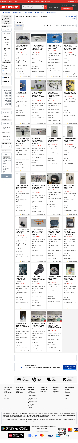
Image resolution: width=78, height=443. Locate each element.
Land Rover (51, 12)
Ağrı (6, 171)
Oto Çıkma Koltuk (32, 398)
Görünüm (43, 26)
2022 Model (6, 98)
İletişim (54, 392)
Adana (6, 166)
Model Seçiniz (6, 91)
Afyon (6, 169)
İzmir (6, 163)
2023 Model (6, 97)
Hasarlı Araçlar (19, 392)
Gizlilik (5, 394)
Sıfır (5, 68)
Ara (6, 176)
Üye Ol (74, 5)
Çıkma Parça (17, 12)
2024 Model (6, 95)
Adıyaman (6, 168)
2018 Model (6, 105)
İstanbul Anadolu (6, 160)
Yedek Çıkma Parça (20, 389)
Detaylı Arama (53, 7)
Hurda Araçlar (19, 394)
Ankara (6, 162)
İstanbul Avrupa (6, 159)
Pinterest (67, 395)
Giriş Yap (65, 5)
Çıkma (6, 66)
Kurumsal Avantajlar (6, 1)
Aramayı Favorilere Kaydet (70, 367)
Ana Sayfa (6, 12)
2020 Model (6, 101)
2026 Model (6, 92)
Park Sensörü (39, 12)
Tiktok (66, 397)
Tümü (6, 71)
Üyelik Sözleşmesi (8, 392)
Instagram (67, 392)
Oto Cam (30, 399)
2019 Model (6, 103)
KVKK (5, 395)
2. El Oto (18, 391)
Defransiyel (31, 404)
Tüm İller (6, 157)
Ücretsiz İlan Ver (67, 8)
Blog (16, 1)
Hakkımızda (6, 398)
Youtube (67, 394)
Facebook (67, 389)
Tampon (28, 12)
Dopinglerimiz (56, 391)
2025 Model (6, 94)
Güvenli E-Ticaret (73, 1)
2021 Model (6, 100)
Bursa (6, 165)
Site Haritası (7, 397)
